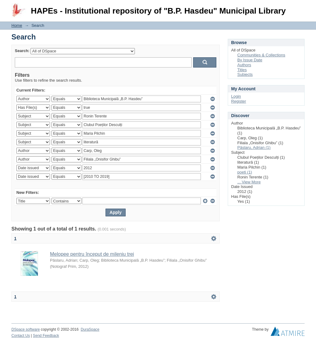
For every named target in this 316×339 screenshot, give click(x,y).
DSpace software (25, 329)
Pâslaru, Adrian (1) (254, 147)
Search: (22, 50)
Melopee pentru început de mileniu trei (92, 254)
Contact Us (20, 335)
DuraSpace (90, 329)
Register (238, 101)
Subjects (245, 74)
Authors (244, 65)
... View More (249, 182)
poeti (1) (244, 172)
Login (300, 7)
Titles (242, 69)
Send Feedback (46, 335)
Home (16, 25)
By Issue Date (249, 60)
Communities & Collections (261, 55)
